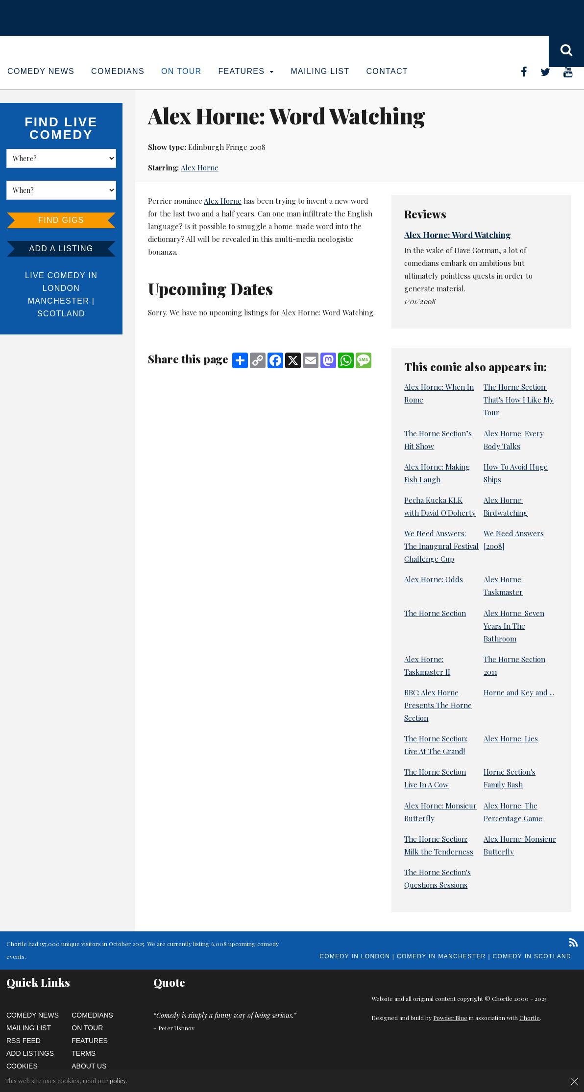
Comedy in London (354, 956)
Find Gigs (61, 220)
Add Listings (30, 1053)
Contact (387, 71)
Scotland (61, 313)
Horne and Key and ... (519, 692)
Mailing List (320, 71)
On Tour (181, 71)
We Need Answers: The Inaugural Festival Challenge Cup (441, 546)
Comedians (118, 71)
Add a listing (61, 248)
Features (246, 71)
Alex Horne (200, 167)
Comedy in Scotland (532, 956)
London (61, 288)
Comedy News (40, 71)
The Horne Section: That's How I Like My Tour (519, 399)
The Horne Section (435, 613)
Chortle (529, 1017)
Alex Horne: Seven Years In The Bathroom (514, 625)
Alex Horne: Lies (511, 738)
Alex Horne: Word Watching (457, 234)
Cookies (22, 1066)
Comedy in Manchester (441, 956)
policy (118, 1080)
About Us (89, 1066)
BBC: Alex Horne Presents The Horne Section (438, 705)
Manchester (58, 301)
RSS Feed (23, 1041)
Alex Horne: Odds (433, 579)
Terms (84, 1053)
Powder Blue (450, 1017)
